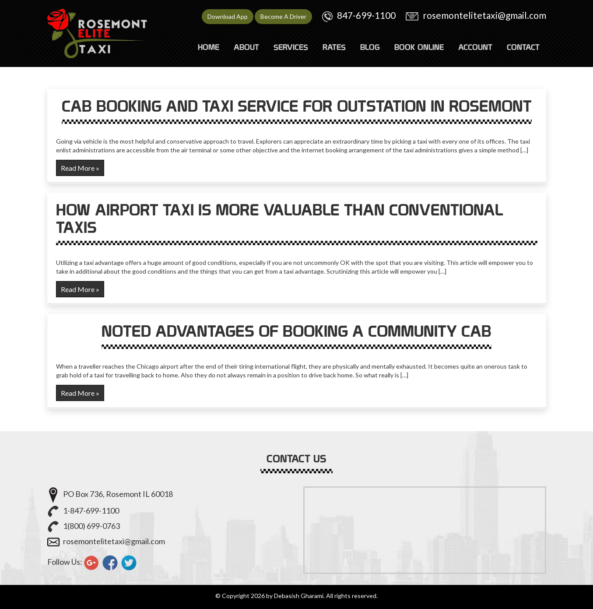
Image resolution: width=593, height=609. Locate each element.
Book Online (419, 47)
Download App (227, 16)
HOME (208, 47)
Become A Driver (283, 16)
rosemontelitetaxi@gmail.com (484, 15)
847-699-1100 (366, 15)
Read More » (80, 168)
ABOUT (246, 47)
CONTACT (523, 47)
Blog (370, 47)
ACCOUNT (475, 47)
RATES (334, 47)
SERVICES (291, 47)
